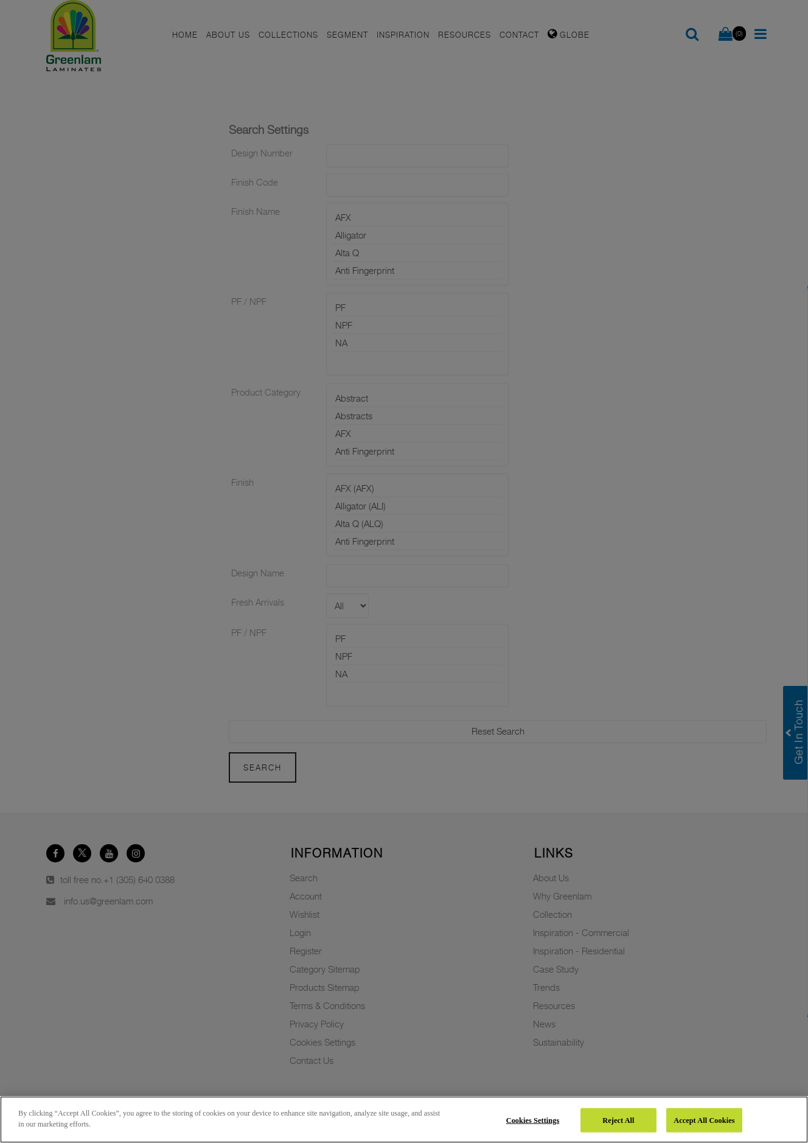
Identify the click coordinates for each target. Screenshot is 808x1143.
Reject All (618, 1120)
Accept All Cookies (704, 1120)
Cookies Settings (533, 1120)
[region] (404, 1119)
